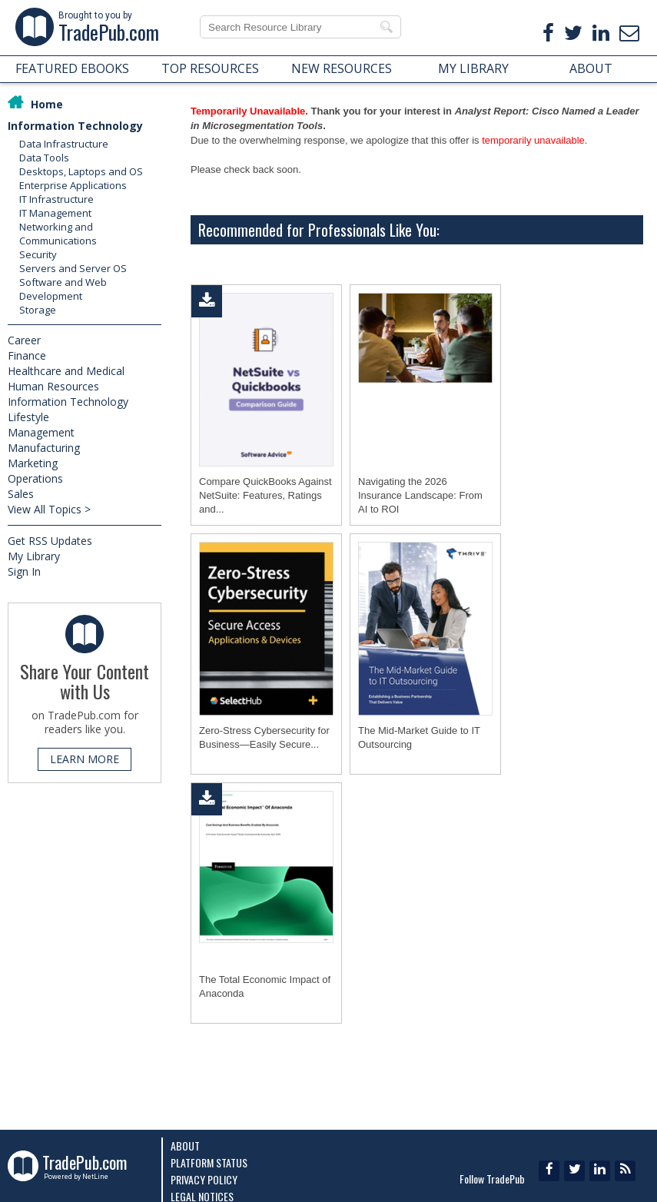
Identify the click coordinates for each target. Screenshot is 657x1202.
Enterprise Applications (73, 185)
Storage (37, 310)
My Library (34, 556)
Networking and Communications (58, 233)
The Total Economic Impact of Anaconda (264, 986)
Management (41, 432)
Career (24, 340)
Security (38, 254)
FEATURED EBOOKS (72, 68)
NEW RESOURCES (341, 68)
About (185, 1145)
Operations (35, 478)
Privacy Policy (204, 1179)
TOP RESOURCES (210, 68)
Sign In (24, 571)
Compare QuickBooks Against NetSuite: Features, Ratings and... (265, 495)
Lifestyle (28, 417)
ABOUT (590, 68)
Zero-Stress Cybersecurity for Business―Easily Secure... (264, 737)
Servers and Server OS (73, 268)
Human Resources (53, 386)
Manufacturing (44, 447)
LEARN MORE (84, 759)
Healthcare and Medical (66, 371)
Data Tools (44, 157)
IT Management (55, 213)
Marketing (33, 463)
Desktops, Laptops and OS (81, 171)
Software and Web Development (63, 289)
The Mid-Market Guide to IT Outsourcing (419, 737)
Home (47, 104)
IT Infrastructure (56, 199)
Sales (21, 493)
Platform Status (209, 1162)
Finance (27, 355)
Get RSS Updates (50, 540)
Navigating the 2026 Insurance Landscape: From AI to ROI (420, 495)
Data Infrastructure (63, 144)
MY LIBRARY (473, 68)
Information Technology (75, 125)
